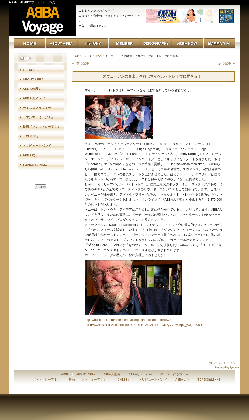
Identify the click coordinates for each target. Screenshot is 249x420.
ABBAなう (99, 55)
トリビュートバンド (37, 146)
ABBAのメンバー (35, 98)
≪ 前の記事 (80, 63)
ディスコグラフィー (37, 108)
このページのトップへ (220, 363)
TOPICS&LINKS (208, 380)
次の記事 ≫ (226, 63)
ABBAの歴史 (32, 89)
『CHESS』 (31, 136)
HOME (64, 375)
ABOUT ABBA (33, 79)
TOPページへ (81, 55)
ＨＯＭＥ (29, 70)
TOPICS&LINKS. (35, 165)
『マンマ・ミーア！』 (38, 117)
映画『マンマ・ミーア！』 (42, 127)
